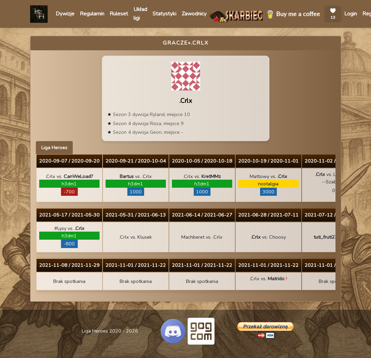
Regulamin (92, 13)
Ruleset (119, 13)
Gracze (175, 43)
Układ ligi (140, 14)
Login (350, 13)
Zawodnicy (194, 13)
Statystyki (164, 13)
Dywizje (65, 13)
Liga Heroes (54, 147)
